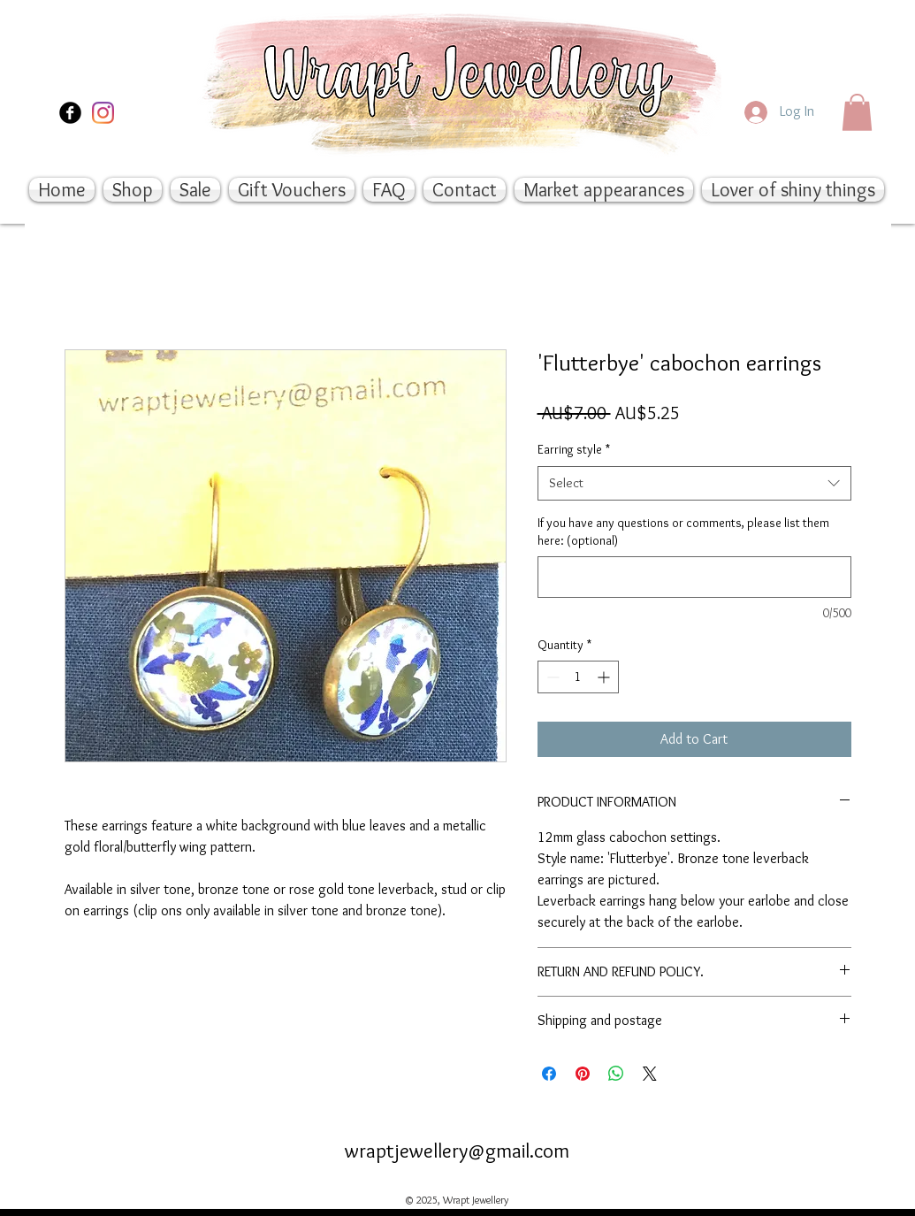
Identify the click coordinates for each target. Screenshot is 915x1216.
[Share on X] (649, 1073)
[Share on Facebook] (549, 1073)
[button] (857, 112)
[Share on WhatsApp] (616, 1073)
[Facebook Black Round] (70, 113)
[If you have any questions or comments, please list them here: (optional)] (694, 577)
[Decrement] (551, 677)
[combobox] (694, 483)
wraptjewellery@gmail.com (457, 1150)
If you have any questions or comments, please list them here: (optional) (683, 531)
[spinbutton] (578, 677)
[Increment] (605, 677)
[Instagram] (103, 113)
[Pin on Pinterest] (582, 1073)
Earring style (574, 449)
